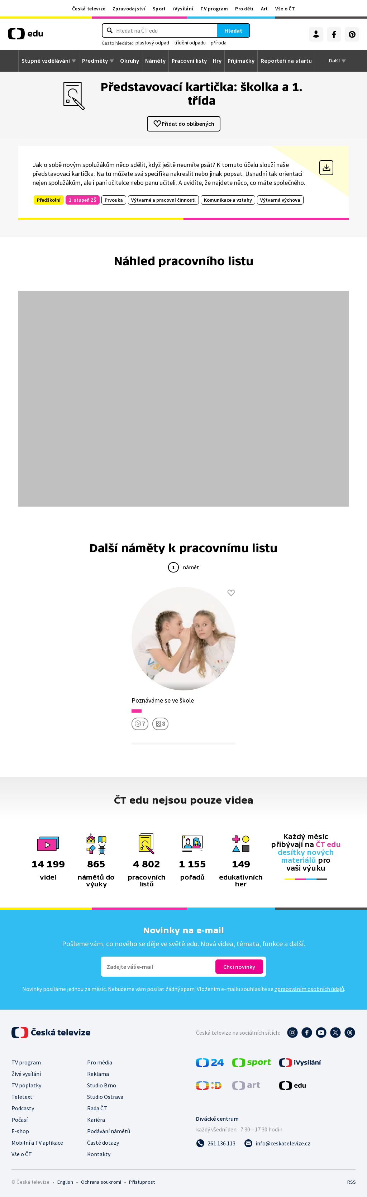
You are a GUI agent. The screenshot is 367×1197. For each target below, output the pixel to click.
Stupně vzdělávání (46, 61)
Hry (217, 61)
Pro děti (244, 8)
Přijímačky (241, 61)
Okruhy (129, 61)
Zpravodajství (129, 8)
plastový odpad (152, 42)
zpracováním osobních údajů (309, 988)
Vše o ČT (285, 8)
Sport (159, 8)
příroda (219, 42)
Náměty (155, 61)
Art (264, 8)
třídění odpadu (190, 42)
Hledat (233, 30)
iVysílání (183, 8)
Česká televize (88, 8)
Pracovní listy (189, 61)
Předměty (95, 61)
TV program (214, 8)
